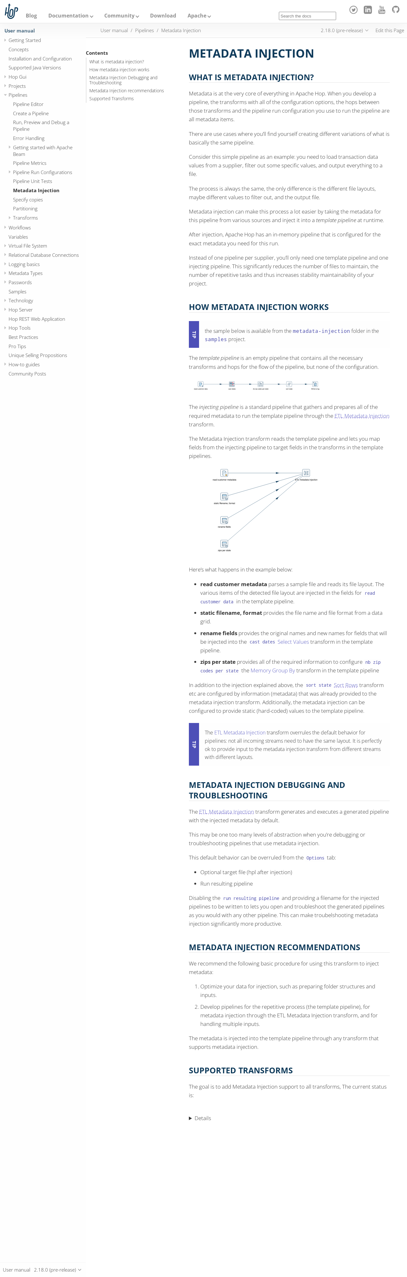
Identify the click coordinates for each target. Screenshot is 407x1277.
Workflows (20, 227)
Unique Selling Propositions (38, 355)
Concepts (19, 49)
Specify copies (28, 199)
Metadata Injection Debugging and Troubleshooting (123, 80)
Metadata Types (26, 273)
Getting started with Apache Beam (42, 151)
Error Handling (29, 138)
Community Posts (27, 373)
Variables (18, 236)
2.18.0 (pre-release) (342, 30)
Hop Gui (17, 76)
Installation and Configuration (40, 58)
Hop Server (21, 309)
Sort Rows (346, 685)
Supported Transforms (111, 99)
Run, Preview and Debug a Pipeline (41, 125)
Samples (17, 291)
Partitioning (25, 208)
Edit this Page (390, 30)
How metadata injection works (119, 70)
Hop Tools (20, 327)
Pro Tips (17, 346)
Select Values (293, 641)
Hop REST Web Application (37, 318)
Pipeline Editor (28, 104)
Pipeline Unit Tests (32, 181)
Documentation (68, 15)
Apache (197, 15)
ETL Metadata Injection (362, 415)
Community (119, 15)
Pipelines (18, 94)
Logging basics (24, 264)
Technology (21, 300)
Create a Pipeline (31, 113)
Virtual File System (28, 245)
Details (203, 1118)
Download (163, 15)
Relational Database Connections (44, 254)
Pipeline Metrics (29, 162)
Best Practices (23, 336)
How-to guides (24, 364)
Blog (31, 15)
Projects (17, 85)
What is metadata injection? (116, 62)
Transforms (25, 217)
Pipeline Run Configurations (42, 172)
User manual (19, 30)
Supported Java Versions (35, 67)
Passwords (20, 282)
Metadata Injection (36, 190)
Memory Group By (273, 670)
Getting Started (25, 40)
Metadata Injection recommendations (126, 91)
